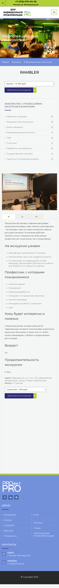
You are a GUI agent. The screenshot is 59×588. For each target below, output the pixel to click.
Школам (8, 520)
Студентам (9, 525)
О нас (36, 515)
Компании (16, 62)
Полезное (38, 523)
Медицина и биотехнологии (20, 122)
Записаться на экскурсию (19, 90)
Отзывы (37, 528)
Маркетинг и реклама (17, 116)
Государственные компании (20, 154)
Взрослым (8, 531)
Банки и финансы (15, 127)
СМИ (9, 138)
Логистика (11, 143)
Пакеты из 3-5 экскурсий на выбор (23, 159)
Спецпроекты (10, 536)
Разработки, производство (19, 148)
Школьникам (10, 515)
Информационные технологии (38, 62)
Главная (5, 62)
